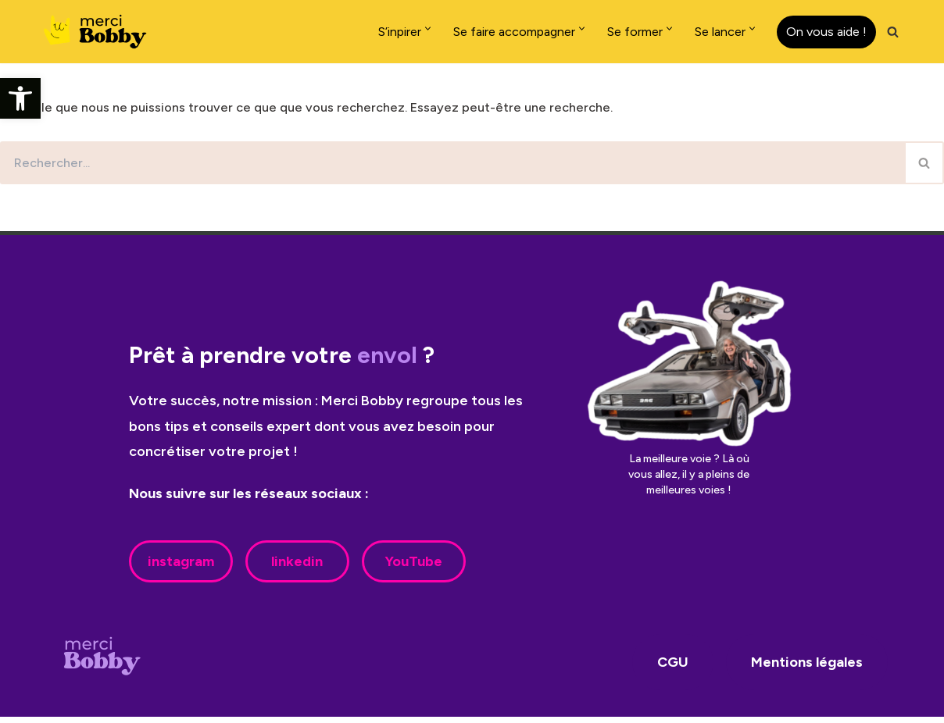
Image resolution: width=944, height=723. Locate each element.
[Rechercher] (893, 31)
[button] (20, 98)
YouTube (413, 567)
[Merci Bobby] (100, 31)
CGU (672, 668)
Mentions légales (807, 668)
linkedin (297, 567)
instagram (181, 567)
